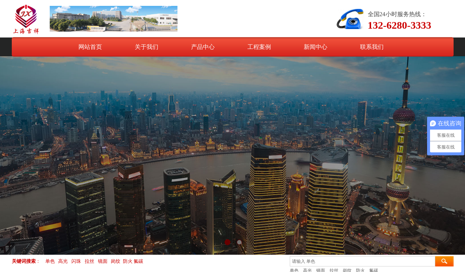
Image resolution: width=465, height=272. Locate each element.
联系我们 (372, 47)
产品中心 (203, 47)
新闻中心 (315, 47)
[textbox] (362, 261)
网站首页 (90, 47)
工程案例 (259, 47)
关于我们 (146, 47)
